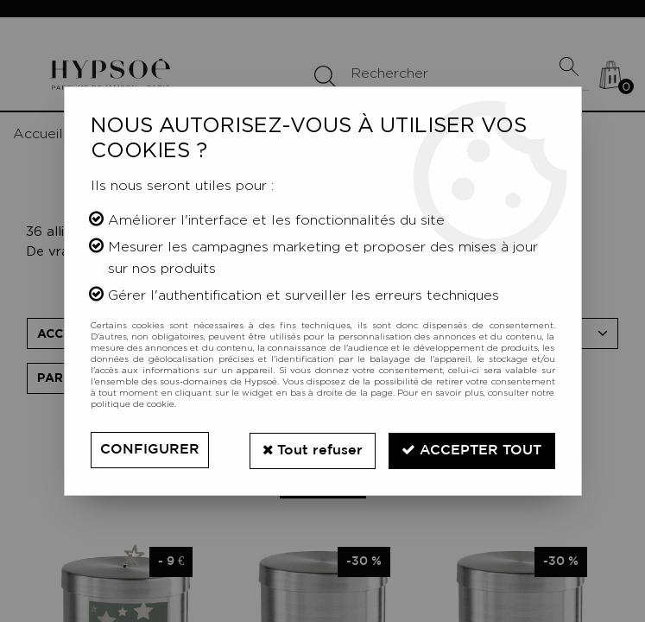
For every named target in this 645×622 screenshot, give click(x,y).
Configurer (149, 449)
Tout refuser (310, 448)
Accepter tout (471, 448)
